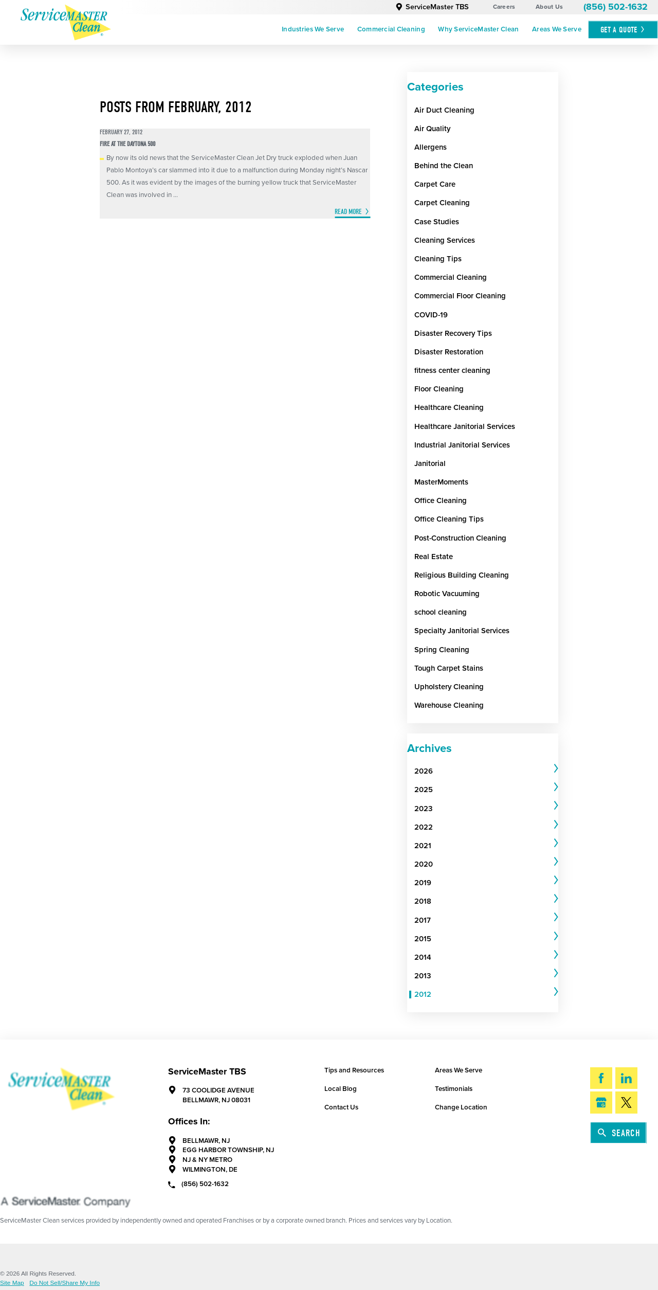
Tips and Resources (354, 1070)
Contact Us (341, 1107)
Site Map (12, 1283)
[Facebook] (601, 1078)
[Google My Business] (601, 1102)
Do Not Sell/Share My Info (64, 1283)
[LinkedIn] (626, 1078)
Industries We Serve (313, 29)
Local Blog (340, 1089)
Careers (504, 6)
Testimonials (453, 1089)
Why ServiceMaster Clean (478, 29)
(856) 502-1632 (615, 7)
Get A (623, 29)
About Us (549, 6)
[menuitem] (313, 29)
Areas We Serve (556, 29)
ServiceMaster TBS (432, 7)
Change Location (461, 1107)
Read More (348, 211)
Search (619, 1133)
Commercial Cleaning (391, 29)
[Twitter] (626, 1102)
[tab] (486, 771)
